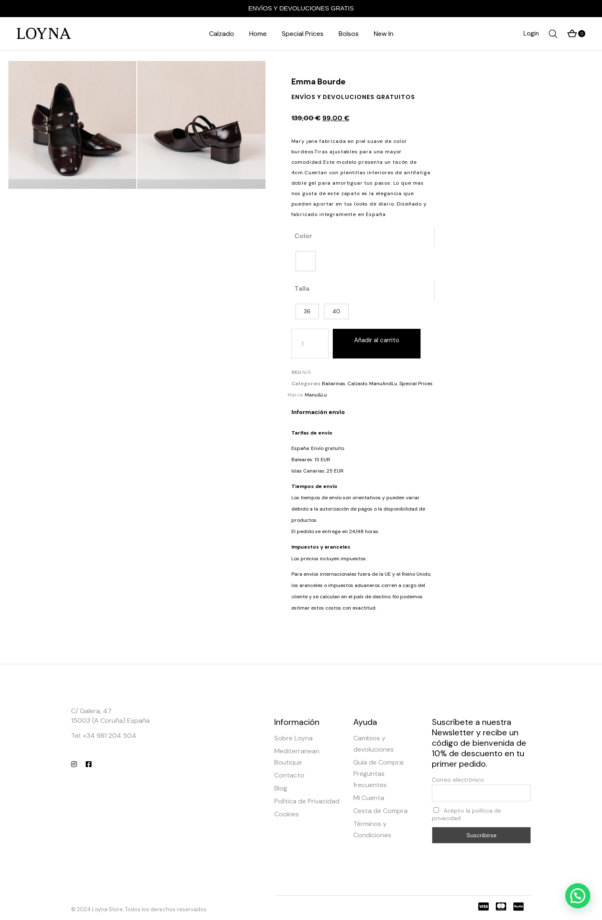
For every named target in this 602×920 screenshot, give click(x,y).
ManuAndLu (383, 383)
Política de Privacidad (306, 801)
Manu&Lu (316, 394)
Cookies (286, 814)
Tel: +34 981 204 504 (103, 735)
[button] (577, 895)
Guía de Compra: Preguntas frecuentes (378, 773)
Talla (301, 288)
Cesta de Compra (380, 810)
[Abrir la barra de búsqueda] (553, 34)
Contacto (289, 775)
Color (303, 235)
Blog (280, 788)
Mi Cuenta (368, 797)
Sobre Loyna (293, 738)
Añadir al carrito (376, 340)
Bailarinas (333, 383)
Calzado (357, 383)
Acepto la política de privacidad (466, 814)
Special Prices (416, 383)
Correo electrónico (458, 779)
